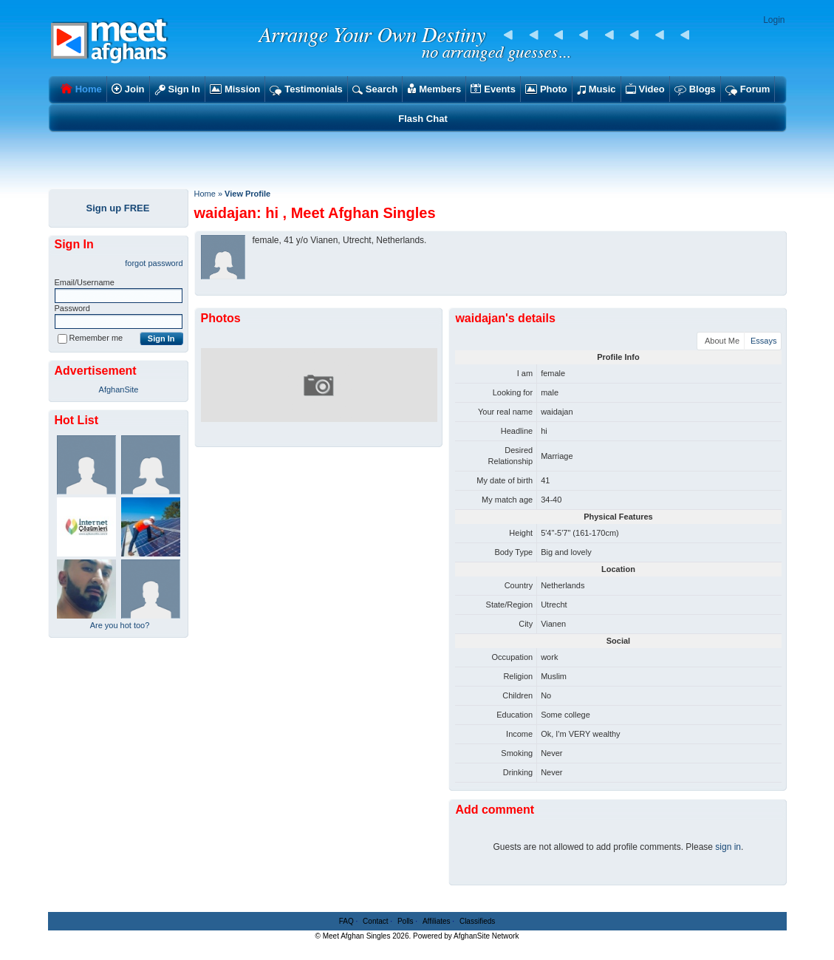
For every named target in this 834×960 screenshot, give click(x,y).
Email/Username (84, 282)
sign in (728, 847)
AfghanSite (119, 389)
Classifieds (477, 921)
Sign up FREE (118, 208)
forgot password (153, 263)
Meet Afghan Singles (357, 936)
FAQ (346, 921)
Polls (405, 921)
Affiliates (437, 921)
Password (72, 308)
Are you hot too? (120, 625)
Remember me (90, 337)
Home (205, 193)
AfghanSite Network (486, 936)
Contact (375, 921)
